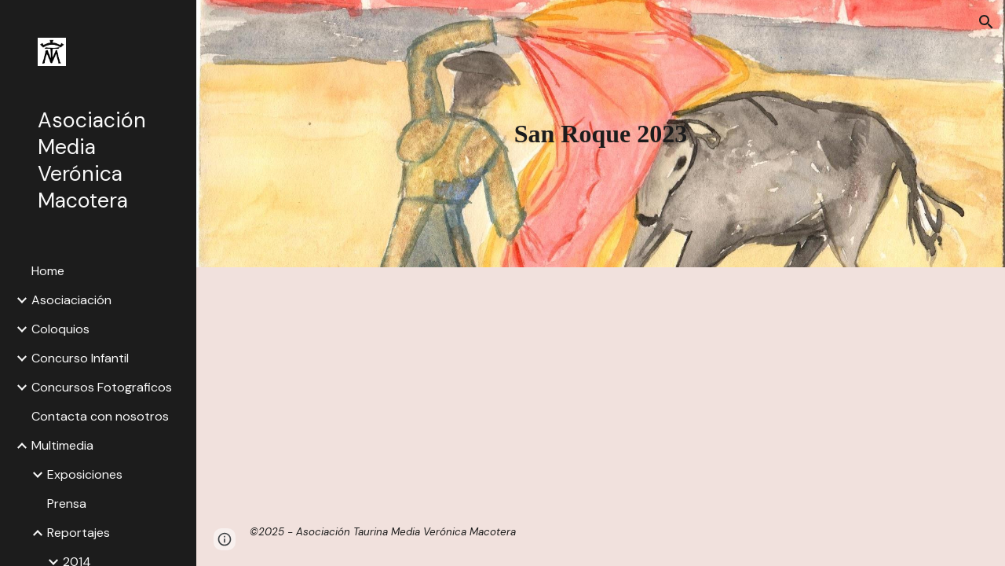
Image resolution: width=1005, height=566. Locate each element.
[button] (986, 22)
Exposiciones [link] (84, 474)
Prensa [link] (66, 503)
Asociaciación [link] (71, 300)
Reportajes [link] (78, 532)
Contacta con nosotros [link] (100, 416)
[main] (600, 133)
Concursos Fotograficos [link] (101, 387)
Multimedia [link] (62, 445)
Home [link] (47, 271)
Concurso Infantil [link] (80, 358)
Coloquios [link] (60, 329)
